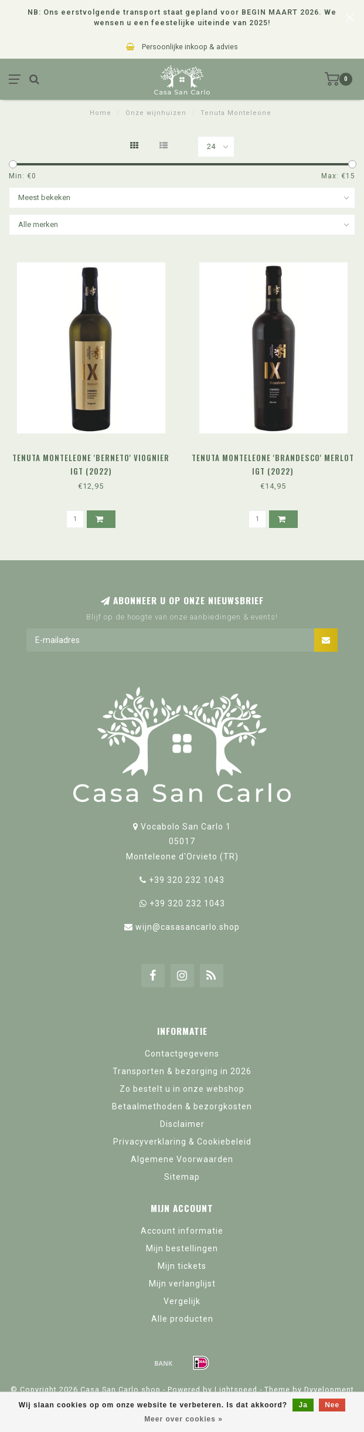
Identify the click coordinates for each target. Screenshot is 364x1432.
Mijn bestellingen (182, 1248)
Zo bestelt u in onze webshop (182, 1089)
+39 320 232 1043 (186, 880)
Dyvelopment (329, 1389)
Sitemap (182, 1177)
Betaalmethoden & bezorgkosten (182, 1106)
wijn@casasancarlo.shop (187, 927)
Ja (302, 1405)
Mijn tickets (182, 1266)
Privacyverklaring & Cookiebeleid (182, 1141)
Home (100, 113)
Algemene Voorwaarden (182, 1159)
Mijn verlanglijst (182, 1283)
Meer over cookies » (183, 1419)
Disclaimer (182, 1124)
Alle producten (182, 1318)
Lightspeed (236, 1389)
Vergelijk (182, 1301)
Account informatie (182, 1230)
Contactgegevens (182, 1053)
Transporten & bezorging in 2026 (182, 1071)
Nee (332, 1405)
